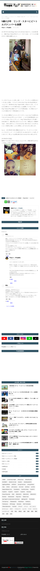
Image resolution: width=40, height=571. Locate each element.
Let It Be (33, 487)
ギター (11, 509)
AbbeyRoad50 (28, 479)
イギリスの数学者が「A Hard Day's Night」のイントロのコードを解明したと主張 (23, 437)
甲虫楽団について (6, 534)
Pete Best (29, 491)
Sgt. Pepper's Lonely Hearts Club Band (10, 499)
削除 (9, 253)
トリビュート (18, 509)
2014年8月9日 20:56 (9, 287)
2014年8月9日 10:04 (13, 259)
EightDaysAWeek (6, 484)
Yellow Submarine (6, 506)
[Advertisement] (13, 554)
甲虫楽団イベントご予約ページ (9, 346)
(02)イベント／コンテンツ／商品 (20, 456)
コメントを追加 (10, 306)
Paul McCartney (24, 489)
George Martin (30, 484)
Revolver (4, 496)
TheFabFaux (21, 501)
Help (3, 487)
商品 (16, 511)
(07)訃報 (20, 469)
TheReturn (28, 501)
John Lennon (14, 487)
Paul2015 (10, 491)
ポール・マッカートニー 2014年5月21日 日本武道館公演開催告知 (23, 411)
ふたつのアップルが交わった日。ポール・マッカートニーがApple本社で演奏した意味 (23, 430)
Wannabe (19, 504)
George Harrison (21, 484)
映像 (28, 511)
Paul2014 (4, 491)
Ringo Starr (25, 198)
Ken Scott (21, 487)
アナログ (20, 506)
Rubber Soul (25, 496)
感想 (24, 511)
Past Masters (16, 489)
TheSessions (5, 504)
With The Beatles (27, 504)
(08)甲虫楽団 (20, 471)
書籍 (32, 511)
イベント (26, 506)
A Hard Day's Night (11, 479)
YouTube (14, 506)
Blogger (20, 568)
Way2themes (14, 567)
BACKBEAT (4, 482)
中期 (12, 511)
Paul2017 (17, 491)
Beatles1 (20, 482)
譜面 (7, 513)
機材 (36, 511)
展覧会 (20, 511)
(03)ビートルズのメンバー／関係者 (12, 16)
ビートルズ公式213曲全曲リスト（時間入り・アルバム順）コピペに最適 (23, 399)
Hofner (8, 487)
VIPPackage (12, 504)
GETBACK (14, 484)
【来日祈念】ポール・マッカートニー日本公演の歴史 (21, 385)
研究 (3, 513)
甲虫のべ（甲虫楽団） (7, 27)
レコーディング (5, 511)
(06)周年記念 (20, 466)
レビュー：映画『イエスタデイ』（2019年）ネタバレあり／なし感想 (23, 418)
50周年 (3, 479)
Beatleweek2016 (27, 482)
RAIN (13, 494)
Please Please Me (6, 494)
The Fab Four (5, 501)
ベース (29, 509)
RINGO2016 (25, 494)
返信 (6, 253)
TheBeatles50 (13, 501)
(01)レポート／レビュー (20, 453)
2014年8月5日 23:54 (9, 236)
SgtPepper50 (24, 499)
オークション (5, 509)
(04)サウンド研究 (20, 461)
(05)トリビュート (20, 464)
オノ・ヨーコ (33, 506)
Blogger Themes (28, 567)
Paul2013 (32, 489)
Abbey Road (20, 479)
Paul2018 (23, 491)
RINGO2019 (33, 494)
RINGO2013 (18, 494)
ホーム (3, 16)
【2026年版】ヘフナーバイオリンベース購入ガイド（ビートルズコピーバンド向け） (23, 405)
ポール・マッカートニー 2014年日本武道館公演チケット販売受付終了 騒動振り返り (23, 443)
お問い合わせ (23, 534)
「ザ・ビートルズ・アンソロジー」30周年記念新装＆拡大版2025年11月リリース (23, 424)
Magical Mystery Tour (7, 489)
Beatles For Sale (12, 482)
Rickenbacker (11, 496)
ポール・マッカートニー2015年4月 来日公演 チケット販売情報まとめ (23, 392)
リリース (35, 509)
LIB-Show (27, 487)
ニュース (32, 198)
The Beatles (31, 499)
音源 (11, 513)
